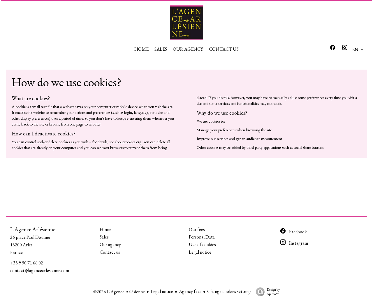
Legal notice (162, 291)
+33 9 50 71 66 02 (26, 263)
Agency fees (190, 291)
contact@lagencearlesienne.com (39, 270)
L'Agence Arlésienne (32, 229)
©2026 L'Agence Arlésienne (119, 292)
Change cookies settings (229, 291)
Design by (266, 291)
